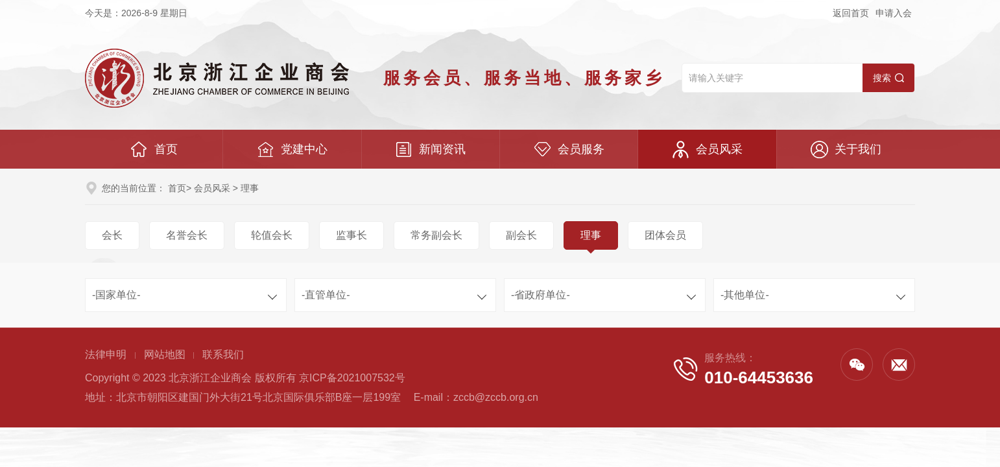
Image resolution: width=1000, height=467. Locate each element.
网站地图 (164, 354)
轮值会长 (271, 235)
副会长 (521, 235)
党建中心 (292, 149)
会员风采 (707, 149)
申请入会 (893, 13)
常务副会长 (436, 235)
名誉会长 (187, 235)
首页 (154, 149)
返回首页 (851, 13)
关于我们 (846, 149)
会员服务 (569, 149)
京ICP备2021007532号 (352, 377)
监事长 (351, 235)
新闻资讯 (430, 149)
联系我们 (223, 354)
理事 (590, 235)
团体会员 (665, 235)
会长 (112, 235)
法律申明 (105, 354)
